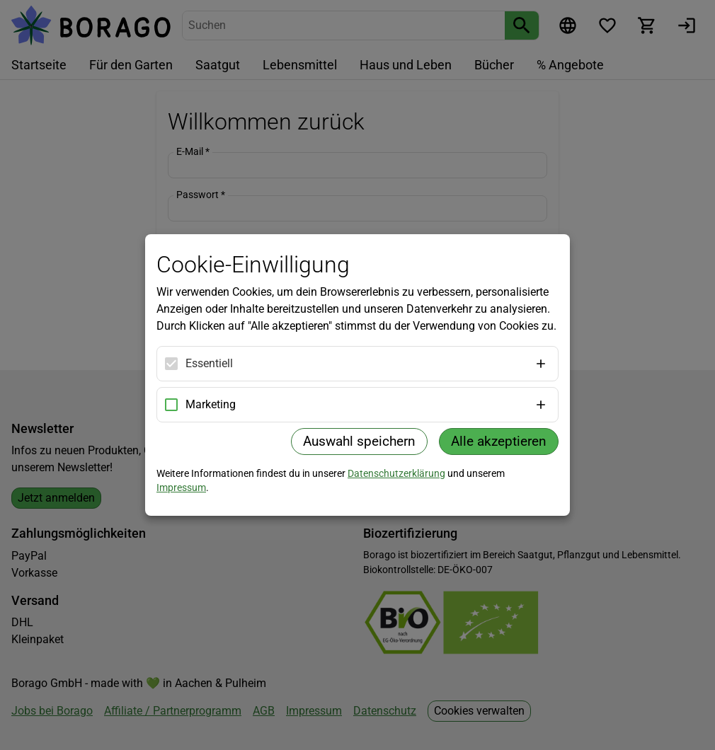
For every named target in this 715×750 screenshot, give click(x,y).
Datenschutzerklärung (396, 473)
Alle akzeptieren (499, 441)
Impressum (181, 487)
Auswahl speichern (359, 441)
